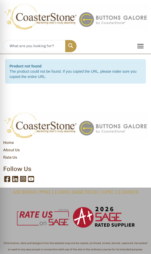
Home (8, 142)
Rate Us (10, 157)
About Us (11, 150)
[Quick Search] (34, 46)
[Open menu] (140, 46)
